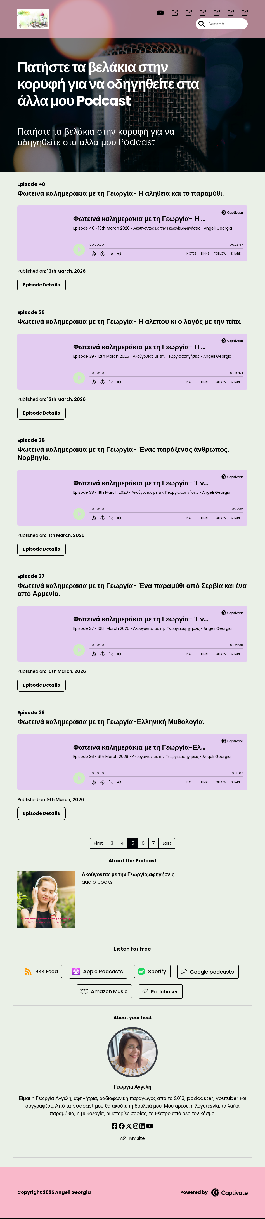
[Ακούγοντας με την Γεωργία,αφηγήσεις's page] (171, 13)
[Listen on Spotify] (152, 972)
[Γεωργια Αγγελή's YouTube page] (149, 1126)
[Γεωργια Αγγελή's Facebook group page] (122, 1126)
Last (166, 843)
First (98, 843)
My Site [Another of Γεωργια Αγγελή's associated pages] (132, 1139)
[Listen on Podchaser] (161, 992)
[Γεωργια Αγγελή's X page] (129, 1126)
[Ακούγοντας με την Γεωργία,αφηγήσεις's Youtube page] (160, 13)
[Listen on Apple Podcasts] (98, 972)
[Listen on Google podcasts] (209, 972)
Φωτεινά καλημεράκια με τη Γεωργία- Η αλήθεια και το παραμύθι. (120, 193)
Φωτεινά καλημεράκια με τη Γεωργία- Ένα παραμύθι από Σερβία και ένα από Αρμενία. (132, 589)
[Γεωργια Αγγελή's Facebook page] (114, 1126)
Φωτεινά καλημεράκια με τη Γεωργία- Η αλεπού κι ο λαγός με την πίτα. (129, 321)
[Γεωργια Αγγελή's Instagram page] (135, 1126)
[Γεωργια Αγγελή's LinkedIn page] (142, 1126)
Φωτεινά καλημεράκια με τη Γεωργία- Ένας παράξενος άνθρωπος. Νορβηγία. (123, 453)
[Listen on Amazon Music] (104, 992)
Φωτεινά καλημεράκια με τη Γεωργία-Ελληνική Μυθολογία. (110, 721)
